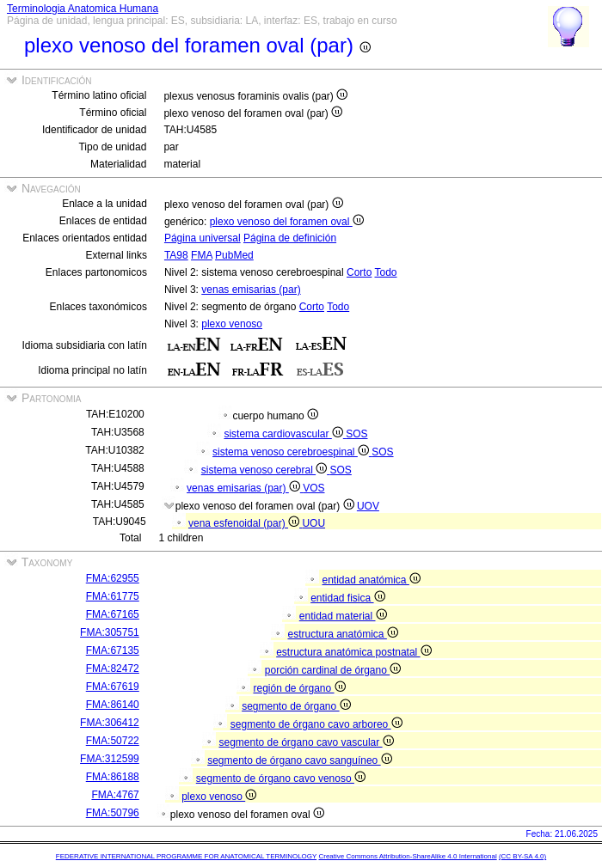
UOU (313, 523)
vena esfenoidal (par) (245, 523)
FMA (201, 255)
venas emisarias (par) (250, 290)
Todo (386, 272)
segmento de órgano (296, 706)
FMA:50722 (112, 741)
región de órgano (299, 688)
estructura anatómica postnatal (353, 652)
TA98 (176, 255)
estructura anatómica (342, 634)
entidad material (343, 616)
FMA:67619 (112, 687)
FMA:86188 (112, 777)
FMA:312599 (109, 759)
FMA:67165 (112, 614)
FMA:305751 (109, 632)
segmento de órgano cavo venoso (281, 778)
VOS (313, 488)
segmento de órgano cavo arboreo (316, 724)
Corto (359, 272)
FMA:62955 (112, 578)
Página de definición (289, 238)
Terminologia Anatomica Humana (82, 9)
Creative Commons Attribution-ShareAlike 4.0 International (407, 856)
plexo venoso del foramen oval (287, 222)
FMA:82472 (112, 668)
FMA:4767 (114, 795)
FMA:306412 (109, 723)
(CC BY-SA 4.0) (522, 856)
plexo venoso (231, 324)
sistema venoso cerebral (265, 470)
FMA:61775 (112, 596)
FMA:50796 (112, 813)
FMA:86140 (112, 705)
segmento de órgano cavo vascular (305, 742)
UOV (368, 506)
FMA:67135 (112, 650)
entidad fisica (347, 598)
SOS (356, 434)
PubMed (234, 255)
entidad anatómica (371, 580)
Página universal (202, 238)
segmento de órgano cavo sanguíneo (299, 760)
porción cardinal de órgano (333, 670)
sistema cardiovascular (285, 434)
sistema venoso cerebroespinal (292, 452)
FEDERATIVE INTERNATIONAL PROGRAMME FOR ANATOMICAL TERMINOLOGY (186, 856)
